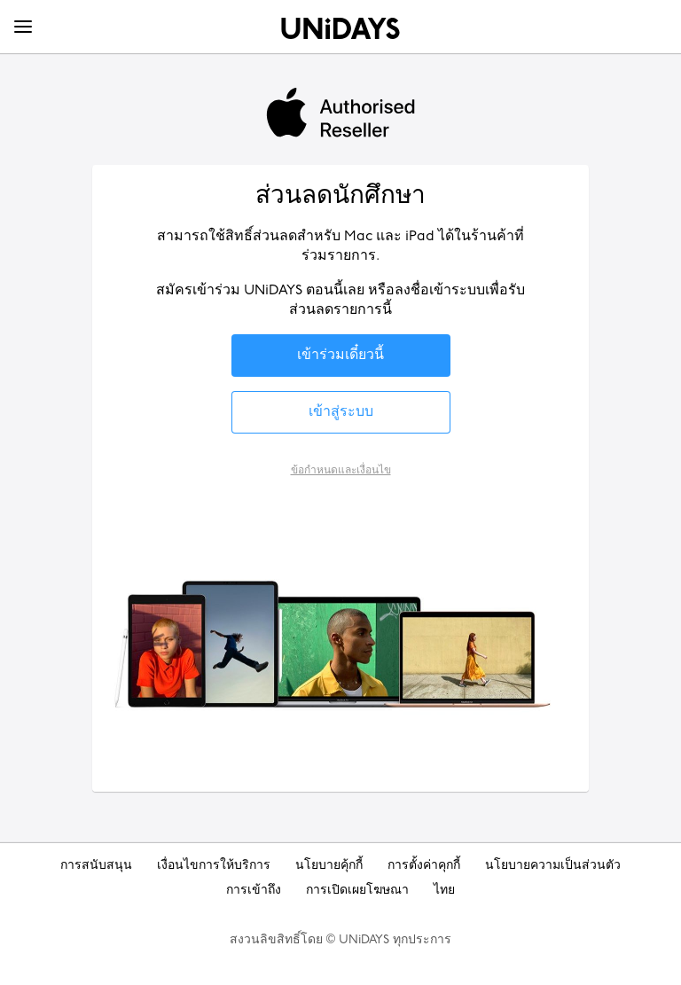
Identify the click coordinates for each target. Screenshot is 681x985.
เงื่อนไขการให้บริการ (213, 865)
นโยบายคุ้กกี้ (329, 865)
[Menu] (23, 27)
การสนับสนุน (96, 865)
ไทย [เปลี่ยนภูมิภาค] (444, 890)
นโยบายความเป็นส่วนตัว (553, 865)
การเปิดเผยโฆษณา (357, 890)
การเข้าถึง (253, 890)
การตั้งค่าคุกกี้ (423, 865)
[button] (340, 355)
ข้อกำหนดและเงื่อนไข (341, 470)
